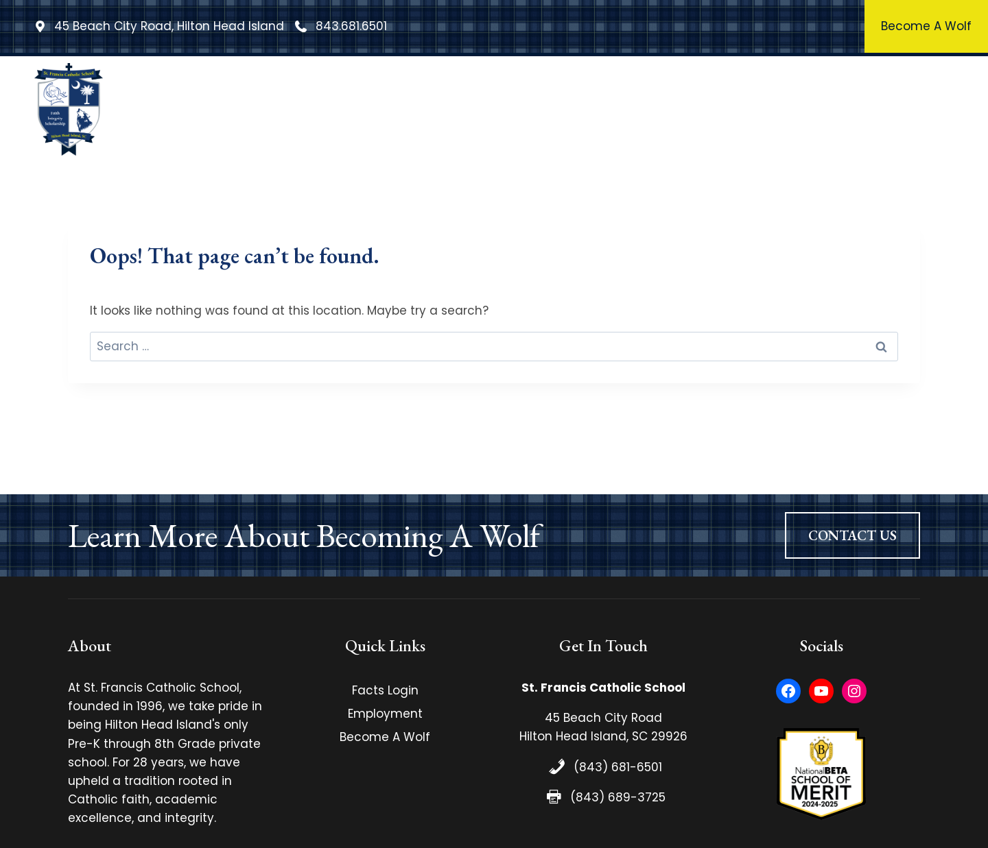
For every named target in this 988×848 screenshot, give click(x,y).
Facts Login (385, 690)
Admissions (826, 109)
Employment (385, 713)
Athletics (734, 109)
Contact (914, 109)
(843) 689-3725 (618, 797)
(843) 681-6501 (618, 767)
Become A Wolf (385, 737)
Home (252, 109)
